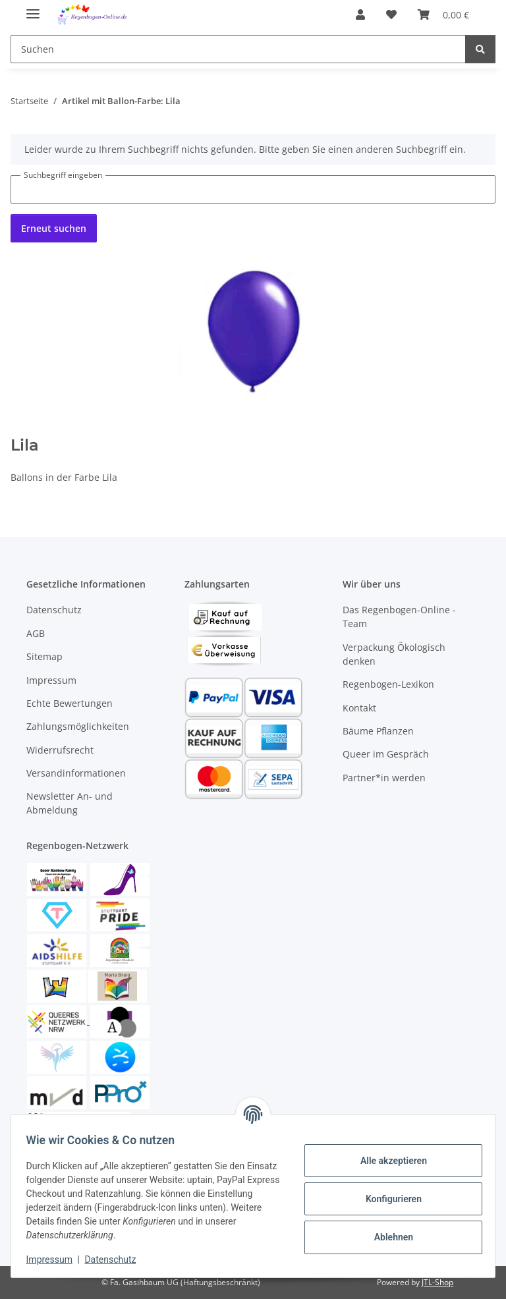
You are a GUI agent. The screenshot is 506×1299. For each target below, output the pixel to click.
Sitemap (44, 656)
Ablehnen (387, 1237)
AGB (35, 633)
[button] (360, 14)
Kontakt (359, 708)
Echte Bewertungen (69, 703)
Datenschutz (116, 1259)
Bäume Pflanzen (378, 731)
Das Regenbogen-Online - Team (399, 616)
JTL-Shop (437, 1282)
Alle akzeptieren (387, 1160)
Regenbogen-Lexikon (388, 684)
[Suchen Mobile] (238, 49)
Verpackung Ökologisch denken (394, 654)
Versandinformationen (76, 773)
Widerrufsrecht (60, 750)
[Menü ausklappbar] (33, 8)
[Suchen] (480, 49)
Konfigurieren (387, 1199)
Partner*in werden (384, 777)
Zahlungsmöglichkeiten (77, 726)
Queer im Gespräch (386, 754)
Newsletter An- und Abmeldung (69, 803)
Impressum (55, 1259)
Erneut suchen (53, 228)
